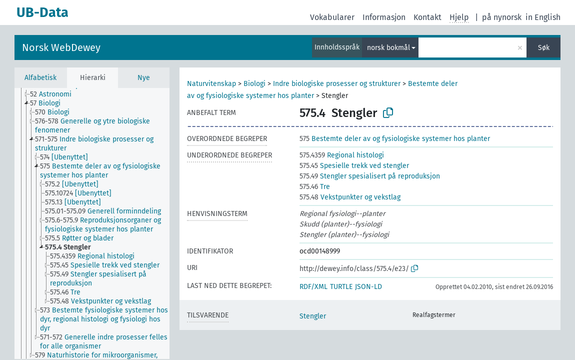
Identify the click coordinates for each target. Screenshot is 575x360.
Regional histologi (342, 155)
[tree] (92, 223)
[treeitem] (55, 94)
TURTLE (341, 286)
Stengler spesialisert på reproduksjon (370, 176)
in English (543, 17)
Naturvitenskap (211, 84)
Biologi (255, 84)
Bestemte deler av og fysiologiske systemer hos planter (395, 138)
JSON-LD (368, 286)
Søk (544, 48)
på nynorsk (502, 17)
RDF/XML (314, 286)
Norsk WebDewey (61, 48)
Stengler (313, 316)
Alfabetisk (40, 78)
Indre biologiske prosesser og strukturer (336, 84)
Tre (315, 186)
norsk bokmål (388, 48)
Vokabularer (332, 17)
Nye (144, 78)
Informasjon (384, 17)
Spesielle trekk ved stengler (354, 166)
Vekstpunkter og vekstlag (350, 197)
